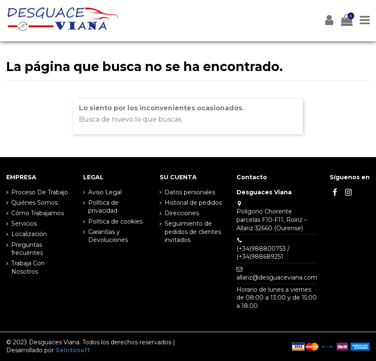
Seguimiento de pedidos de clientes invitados (193, 232)
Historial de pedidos (193, 202)
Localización (29, 234)
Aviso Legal (105, 192)
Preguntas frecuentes (27, 249)
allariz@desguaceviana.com (276, 277)
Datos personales (190, 192)
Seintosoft (73, 350)
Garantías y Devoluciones (108, 236)
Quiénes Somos (34, 202)
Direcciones (182, 213)
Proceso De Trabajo (39, 192)
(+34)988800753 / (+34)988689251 (263, 253)
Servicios (24, 223)
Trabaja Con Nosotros (28, 267)
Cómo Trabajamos (37, 213)
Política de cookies (115, 221)
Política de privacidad (103, 207)
